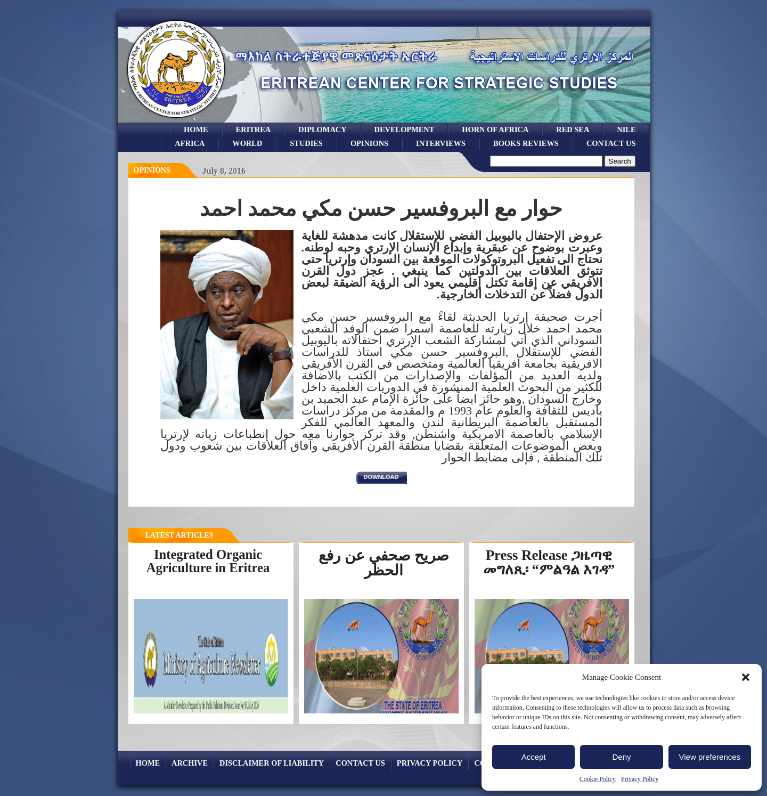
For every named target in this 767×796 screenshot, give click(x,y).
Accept (533, 756)
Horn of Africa (495, 129)
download (381, 477)
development (404, 129)
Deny (621, 756)
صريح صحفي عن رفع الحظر (384, 563)
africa (190, 143)
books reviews (526, 143)
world (247, 143)
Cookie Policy (598, 779)
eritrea (253, 129)
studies (306, 143)
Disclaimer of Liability (271, 763)
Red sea (572, 129)
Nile (626, 129)
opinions (369, 143)
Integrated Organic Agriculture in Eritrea (208, 561)
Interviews (441, 143)
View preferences (710, 756)
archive (190, 763)
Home (196, 129)
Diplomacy (322, 129)
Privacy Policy (639, 779)
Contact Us (611, 143)
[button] (745, 677)
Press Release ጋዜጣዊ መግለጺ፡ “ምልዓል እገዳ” (549, 562)
